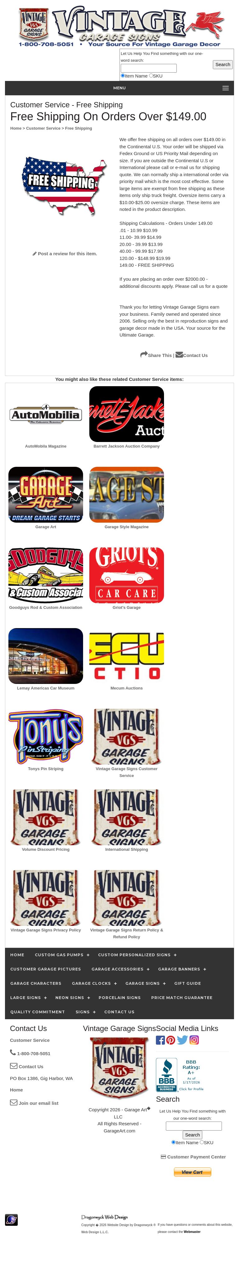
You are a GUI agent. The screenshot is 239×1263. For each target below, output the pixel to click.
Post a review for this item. (65, 253)
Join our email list (34, 1103)
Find (155, 53)
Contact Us (192, 355)
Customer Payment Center (193, 1156)
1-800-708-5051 (30, 1053)
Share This (156, 355)
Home (16, 1089)
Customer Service (30, 1040)
